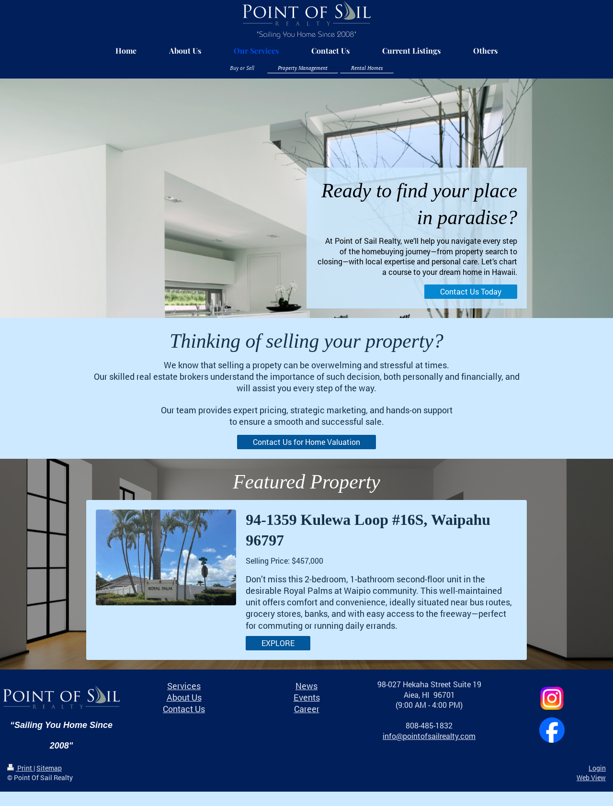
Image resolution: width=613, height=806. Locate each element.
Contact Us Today (470, 291)
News (306, 686)
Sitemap (49, 767)
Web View (591, 777)
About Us (184, 697)
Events (307, 697)
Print (20, 767)
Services (184, 686)
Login (597, 767)
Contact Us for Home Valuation (306, 442)
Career (306, 709)
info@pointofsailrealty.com (429, 736)
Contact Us (184, 709)
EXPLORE (278, 643)
